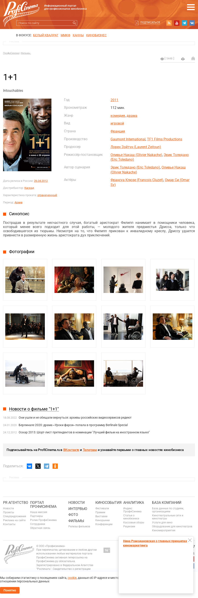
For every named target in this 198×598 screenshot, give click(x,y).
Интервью (77, 509)
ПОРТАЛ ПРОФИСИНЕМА (43, 504)
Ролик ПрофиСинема (43, 520)
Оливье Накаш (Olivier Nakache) (136, 155)
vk (192, 22)
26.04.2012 (41, 180)
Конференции (104, 524)
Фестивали (102, 508)
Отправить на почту (193, 58)
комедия (118, 116)
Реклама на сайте (14, 520)
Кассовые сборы (133, 522)
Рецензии (129, 526)
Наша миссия (38, 512)
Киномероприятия (163, 530)
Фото (73, 515)
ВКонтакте (71, 450)
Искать (74, 23)
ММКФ (65, 35)
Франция (118, 131)
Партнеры (36, 516)
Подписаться (150, 22)
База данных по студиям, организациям (168, 510)
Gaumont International (128, 139)
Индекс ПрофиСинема (132, 510)
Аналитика (133, 502)
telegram (184, 22)
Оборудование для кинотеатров (172, 526)
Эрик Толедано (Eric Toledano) (135, 167)
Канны (78, 35)
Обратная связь (40, 528)
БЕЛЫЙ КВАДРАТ (45, 35)
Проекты (8, 512)
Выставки (101, 516)
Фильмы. (26, 53)
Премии (100, 512)
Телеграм (90, 450)
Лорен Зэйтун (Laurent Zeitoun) (136, 147)
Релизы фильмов (79, 526)
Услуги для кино (162, 522)
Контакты (9, 524)
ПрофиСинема (11, 53)
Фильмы (76, 521)
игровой (117, 123)
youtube (176, 22)
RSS (169, 22)
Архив (18, 202)
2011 (114, 100)
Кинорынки (102, 520)
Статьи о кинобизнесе (131, 517)
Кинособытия (108, 502)
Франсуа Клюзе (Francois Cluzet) (137, 180)
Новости (8, 508)
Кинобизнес (96, 35)
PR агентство (15, 502)
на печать (183, 59)
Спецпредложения (14, 516)
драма (132, 116)
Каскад (29, 188)
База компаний (166, 502)
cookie (72, 578)
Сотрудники (37, 524)
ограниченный (47, 195)
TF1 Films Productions (164, 139)
